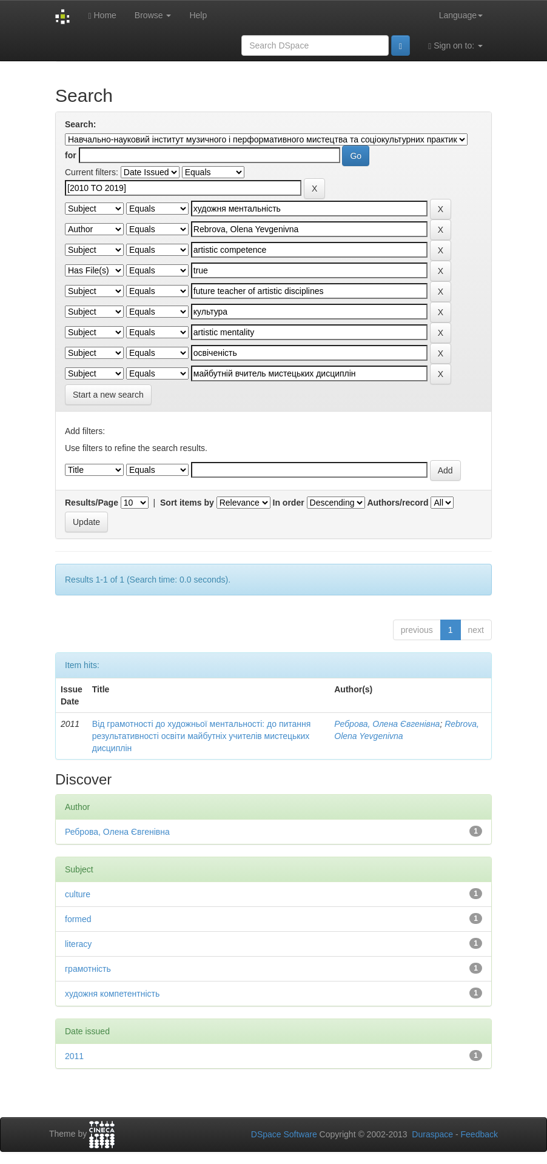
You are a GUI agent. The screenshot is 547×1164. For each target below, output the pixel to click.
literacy (78, 944)
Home (102, 15)
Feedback (479, 1134)
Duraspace (432, 1134)
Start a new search (108, 395)
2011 (74, 1056)
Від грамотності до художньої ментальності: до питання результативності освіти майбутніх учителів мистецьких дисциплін (201, 736)
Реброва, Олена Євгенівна (387, 724)
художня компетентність (112, 993)
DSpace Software (284, 1134)
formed (78, 919)
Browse (153, 15)
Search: (80, 124)
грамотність (88, 969)
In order (288, 502)
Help (198, 15)
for (70, 155)
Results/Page (91, 502)
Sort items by (187, 502)
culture (77, 894)
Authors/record (397, 502)
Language (461, 15)
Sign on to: (455, 46)
